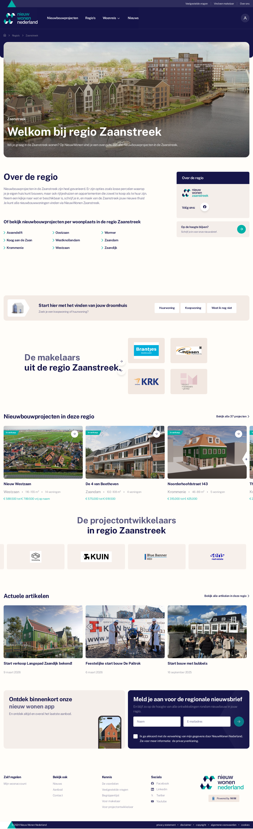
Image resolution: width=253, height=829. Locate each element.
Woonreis (112, 18)
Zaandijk (109, 248)
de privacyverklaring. (185, 741)
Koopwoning (193, 308)
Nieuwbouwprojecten (63, 18)
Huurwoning (167, 308)
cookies (245, 824)
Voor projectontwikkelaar (117, 807)
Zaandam (109, 240)
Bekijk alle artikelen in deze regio (226, 596)
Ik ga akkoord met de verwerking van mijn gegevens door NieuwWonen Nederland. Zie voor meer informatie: (191, 739)
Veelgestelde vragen (196, 3)
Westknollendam (66, 240)
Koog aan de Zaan (18, 240)
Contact (58, 795)
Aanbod (58, 789)
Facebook (160, 783)
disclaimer (185, 824)
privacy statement (166, 824)
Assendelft (13, 232)
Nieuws (134, 18)
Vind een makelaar (224, 3)
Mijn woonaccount (15, 783)
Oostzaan (61, 232)
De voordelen (110, 783)
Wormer (108, 232)
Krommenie (13, 248)
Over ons (244, 3)
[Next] (245, 459)
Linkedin (159, 789)
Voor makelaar (111, 801)
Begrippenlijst (110, 795)
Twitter (158, 795)
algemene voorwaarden (223, 824)
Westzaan (61, 248)
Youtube (159, 801)
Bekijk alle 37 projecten (232, 416)
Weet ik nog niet (222, 308)
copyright (201, 824)
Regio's (91, 18)
